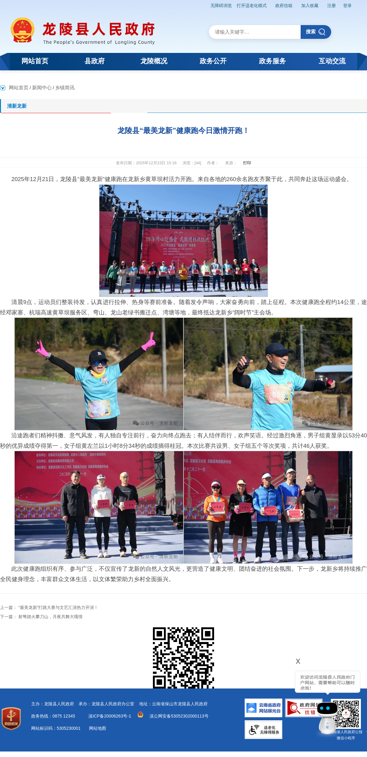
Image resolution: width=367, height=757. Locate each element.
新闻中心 (42, 87)
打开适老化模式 (252, 5)
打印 (247, 163)
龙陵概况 (153, 61)
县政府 (94, 61)
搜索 (316, 32)
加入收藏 (309, 5)
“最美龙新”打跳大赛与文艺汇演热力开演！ (58, 607)
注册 (331, 5)
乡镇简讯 (65, 87)
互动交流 (332, 61)
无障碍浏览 (221, 5)
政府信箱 (283, 5)
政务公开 (213, 61)
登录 (347, 5)
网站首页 (34, 61)
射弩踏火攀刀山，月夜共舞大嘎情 (50, 616)
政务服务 (272, 61)
